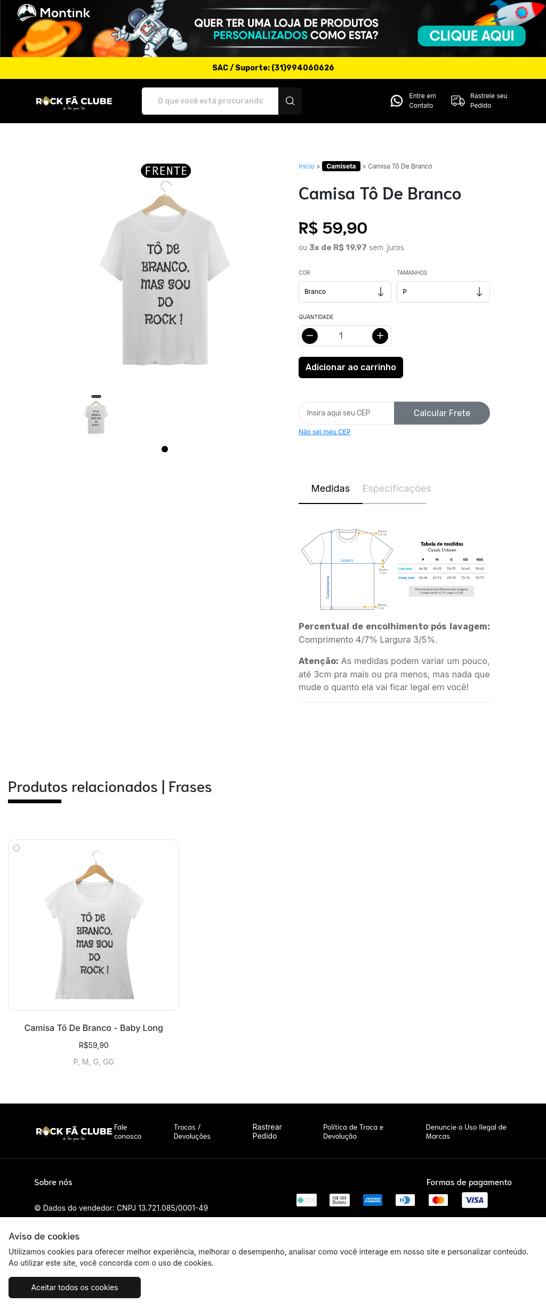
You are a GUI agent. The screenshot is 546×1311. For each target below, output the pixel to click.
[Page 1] (165, 449)
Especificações (395, 488)
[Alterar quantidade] (345, 336)
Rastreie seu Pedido (479, 100)
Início (307, 166)
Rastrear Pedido (267, 1131)
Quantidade (316, 317)
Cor (304, 272)
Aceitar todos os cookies (74, 1287)
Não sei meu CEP (325, 432)
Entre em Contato (412, 100)
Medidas (330, 488)
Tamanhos (412, 272)
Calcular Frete (442, 413)
